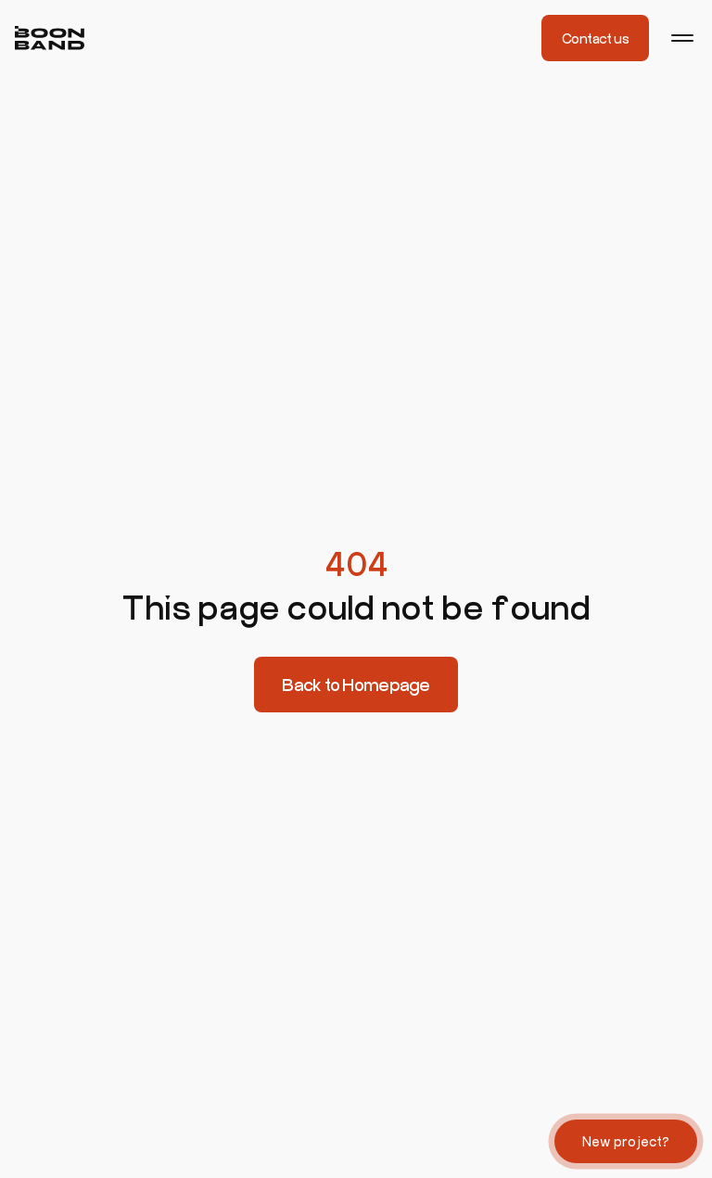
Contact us (595, 38)
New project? (625, 1141)
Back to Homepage (355, 684)
